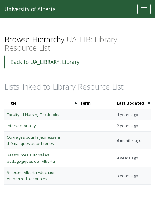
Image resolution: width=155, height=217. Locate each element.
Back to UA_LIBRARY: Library (44, 61)
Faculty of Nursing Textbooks (33, 114)
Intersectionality (21, 125)
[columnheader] (41, 103)
